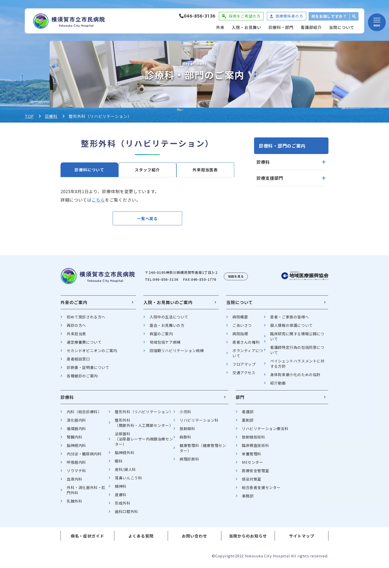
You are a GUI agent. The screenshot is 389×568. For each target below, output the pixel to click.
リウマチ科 (76, 472)
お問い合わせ (194, 538)
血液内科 (74, 481)
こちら (98, 200)
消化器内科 (76, 422)
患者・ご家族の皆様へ (289, 319)
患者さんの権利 (245, 344)
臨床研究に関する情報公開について (297, 338)
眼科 (119, 463)
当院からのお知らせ (248, 538)
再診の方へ (76, 327)
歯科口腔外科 (126, 513)
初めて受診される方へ (86, 319)
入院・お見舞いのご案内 (168, 304)
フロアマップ (244, 366)
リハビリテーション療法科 (265, 430)
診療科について (89, 170)
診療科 (51, 116)
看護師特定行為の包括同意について (297, 352)
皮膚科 (121, 496)
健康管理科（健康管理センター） (203, 450)
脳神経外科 (124, 454)
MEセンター (252, 464)
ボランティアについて (247, 355)
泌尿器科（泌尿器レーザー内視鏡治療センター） (144, 441)
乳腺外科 (74, 503)
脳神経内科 (76, 447)
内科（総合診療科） (84, 413)
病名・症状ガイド (87, 538)
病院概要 (240, 319)
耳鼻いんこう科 (128, 480)
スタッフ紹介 (147, 170)
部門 (240, 399)
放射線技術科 (253, 439)
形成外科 (122, 505)
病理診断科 (189, 461)
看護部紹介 (311, 27)
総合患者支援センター (261, 489)
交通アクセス (244, 374)
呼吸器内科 (76, 464)
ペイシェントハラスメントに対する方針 (297, 366)
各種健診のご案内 (82, 378)
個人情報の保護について (291, 327)
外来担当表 (76, 335)
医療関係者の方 (289, 16)
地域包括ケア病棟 (165, 344)
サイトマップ (301, 538)
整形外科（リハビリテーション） (144, 413)
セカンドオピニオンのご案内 (92, 352)
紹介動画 (278, 385)
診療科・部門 (281, 27)
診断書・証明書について (88, 369)
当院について (341, 27)
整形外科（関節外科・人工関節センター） (144, 425)
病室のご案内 (161, 335)
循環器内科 (76, 430)
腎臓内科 (74, 439)
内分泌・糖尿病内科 (84, 456)
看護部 (248, 413)
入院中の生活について (169, 319)
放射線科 (187, 430)
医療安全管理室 (255, 472)
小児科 (185, 413)
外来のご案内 (74, 304)
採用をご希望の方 (244, 16)
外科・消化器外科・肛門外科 (86, 492)
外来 (220, 27)
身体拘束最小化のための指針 (295, 376)
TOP (29, 116)
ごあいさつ (242, 327)
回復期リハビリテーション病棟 (177, 352)
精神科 (121, 488)
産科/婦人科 (125, 471)
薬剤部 (248, 422)
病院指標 (240, 335)
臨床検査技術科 (255, 447)
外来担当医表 (205, 170)
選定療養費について (84, 344)
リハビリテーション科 (199, 422)
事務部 (248, 498)
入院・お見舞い (246, 27)
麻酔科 (185, 439)
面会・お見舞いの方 (167, 327)
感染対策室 (251, 481)
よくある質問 (141, 538)
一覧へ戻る (147, 219)
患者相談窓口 (78, 361)
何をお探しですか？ (329, 16)
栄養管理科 (251, 456)
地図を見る (236, 278)
